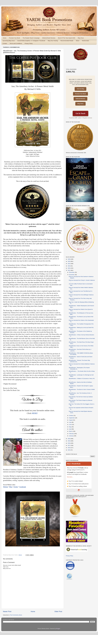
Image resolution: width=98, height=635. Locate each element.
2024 (69, 263)
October (71, 415)
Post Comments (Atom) (16, 615)
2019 (69, 441)
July (70, 422)
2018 (69, 443)
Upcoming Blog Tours (9, 40)
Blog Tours (81, 38)
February (71, 433)
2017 (69, 445)
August (71, 420)
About (77, 40)
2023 (69, 266)
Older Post (58, 611)
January (71, 435)
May (70, 426)
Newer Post (7, 611)
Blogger (58, 628)
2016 (69, 447)
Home (4, 38)
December (72, 272)
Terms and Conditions (16, 43)
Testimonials (85, 40)
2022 (69, 268)
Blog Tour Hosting (53, 40)
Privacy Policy (29, 43)
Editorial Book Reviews (48, 38)
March (71, 431)
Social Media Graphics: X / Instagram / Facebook (31, 40)
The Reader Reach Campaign (31, 38)
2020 (69, 438)
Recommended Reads (66, 40)
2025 (69, 261)
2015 (69, 450)
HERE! (35, 413)
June (70, 424)
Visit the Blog (80, 88)
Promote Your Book (14, 38)
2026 (69, 259)
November (72, 274)
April (70, 429)
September (72, 417)
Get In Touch (80, 113)
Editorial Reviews (80, 98)
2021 (69, 270)
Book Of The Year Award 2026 (66, 38)
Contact (5, 43)
